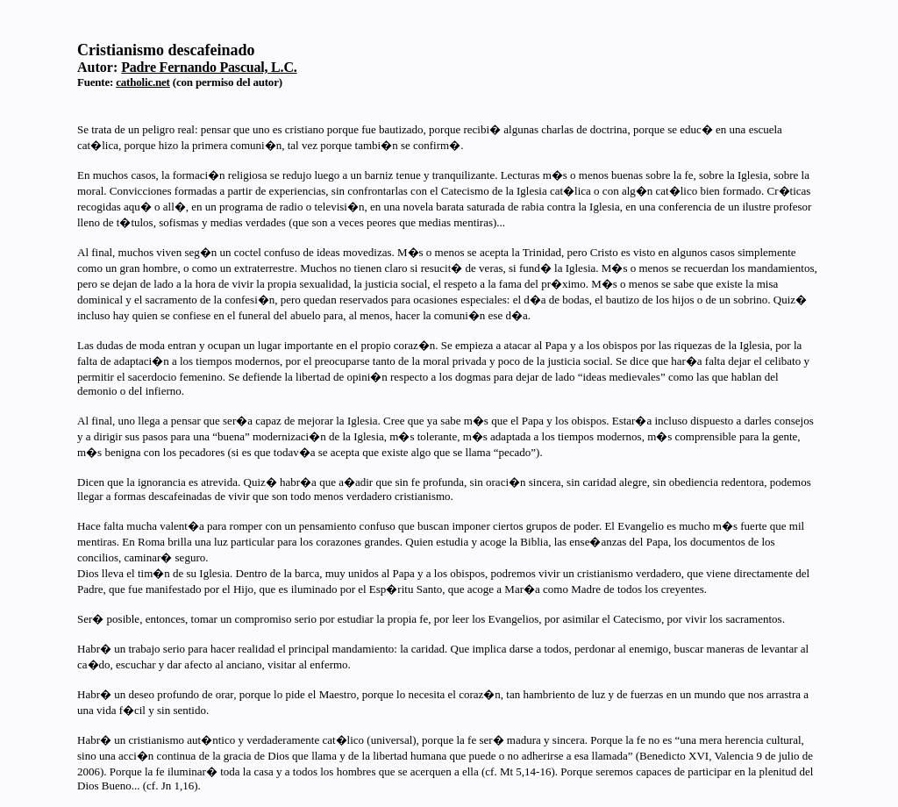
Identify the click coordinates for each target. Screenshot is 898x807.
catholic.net (143, 82)
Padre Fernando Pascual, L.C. (208, 67)
